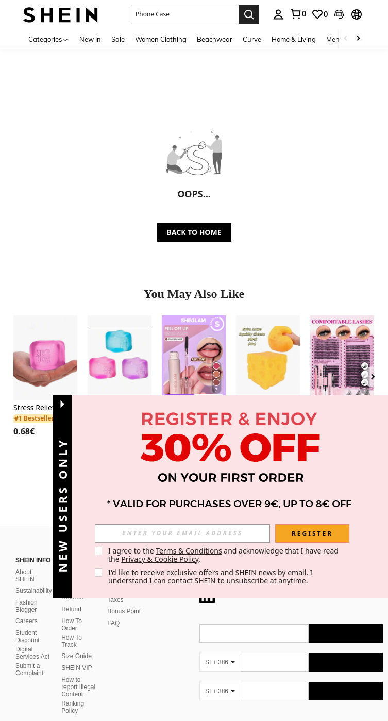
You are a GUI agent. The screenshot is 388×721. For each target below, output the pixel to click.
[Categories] (48, 39)
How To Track (71, 629)
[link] (319, 14)
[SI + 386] (220, 650)
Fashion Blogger (26, 593)
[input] (182, 533)
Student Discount (27, 624)
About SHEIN (25, 563)
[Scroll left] (345, 39)
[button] (184, 14)
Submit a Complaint (29, 657)
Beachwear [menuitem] (214, 39)
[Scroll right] (358, 39)
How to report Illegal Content (78, 674)
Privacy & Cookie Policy (159, 559)
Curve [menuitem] (252, 39)
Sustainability (33, 578)
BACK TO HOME (194, 232)
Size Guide (76, 643)
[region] (25, 431)
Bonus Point (124, 598)
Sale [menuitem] (118, 39)
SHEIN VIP (76, 655)
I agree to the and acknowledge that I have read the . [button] (224, 555)
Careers (26, 608)
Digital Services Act (32, 640)
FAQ (113, 610)
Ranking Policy (72, 695)
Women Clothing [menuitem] (161, 39)
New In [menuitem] (90, 39)
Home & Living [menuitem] (294, 39)
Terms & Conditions (189, 551)
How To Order (71, 612)
